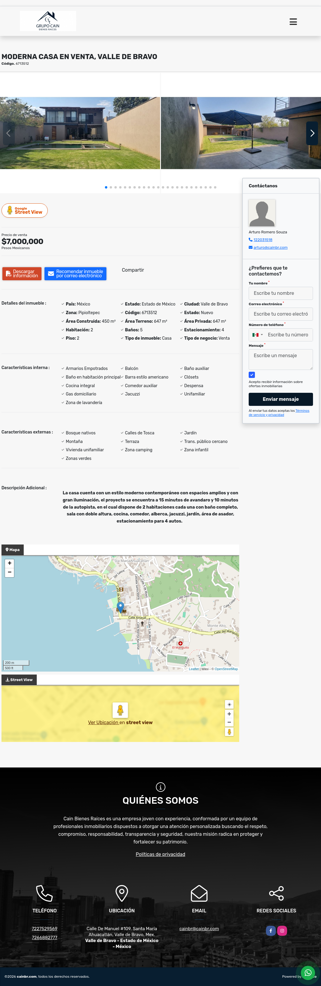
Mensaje (257, 345)
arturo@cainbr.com (270, 247)
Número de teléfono (267, 324)
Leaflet (194, 669)
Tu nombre (259, 283)
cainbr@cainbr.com (199, 928)
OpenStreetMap (226, 669)
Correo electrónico (266, 303)
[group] (80, 133)
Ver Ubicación (103, 722)
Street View (25, 210)
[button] (106, 187)
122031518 (262, 240)
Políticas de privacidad (160, 854)
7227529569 (44, 928)
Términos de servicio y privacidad (279, 413)
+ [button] (10, 563)
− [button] (10, 572)
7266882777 (45, 937)
